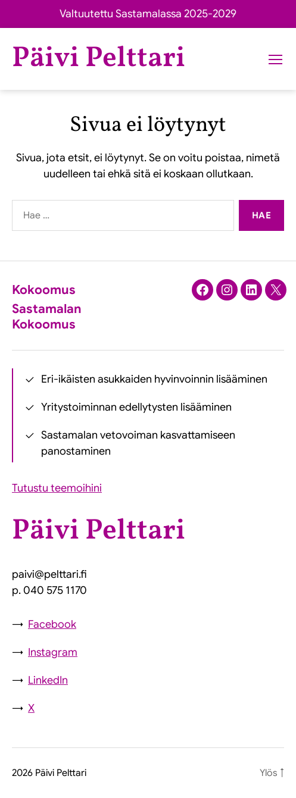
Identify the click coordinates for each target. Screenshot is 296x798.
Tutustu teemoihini (57, 488)
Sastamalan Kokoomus (47, 316)
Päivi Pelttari (98, 59)
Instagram (52, 652)
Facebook (52, 624)
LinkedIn (48, 680)
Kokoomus (44, 290)
